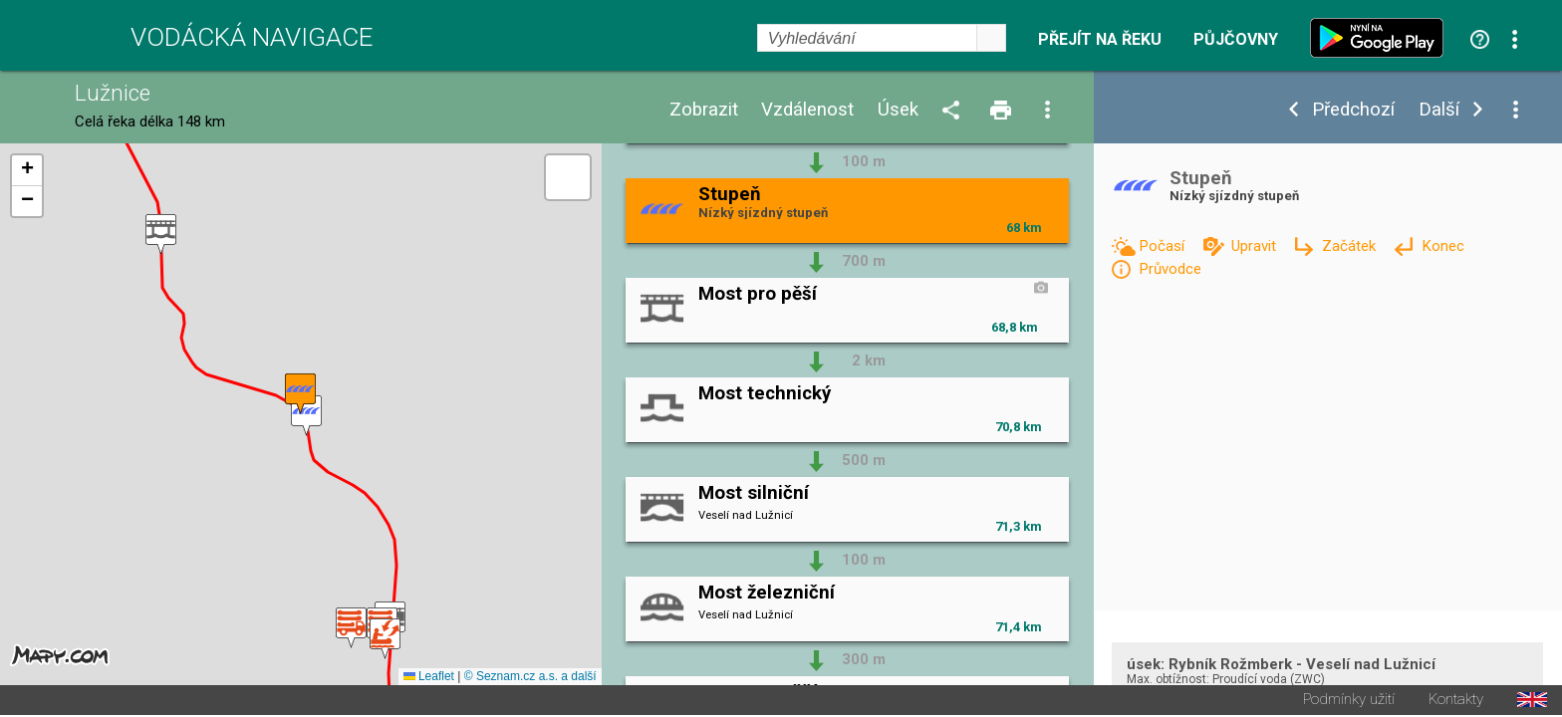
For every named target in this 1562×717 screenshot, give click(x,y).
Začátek (1351, 246)
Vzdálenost (807, 110)
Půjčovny (1235, 40)
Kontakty (1456, 701)
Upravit (1255, 246)
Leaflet (428, 678)
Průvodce (1170, 269)
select (991, 38)
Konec (1443, 246)
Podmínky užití (1349, 701)
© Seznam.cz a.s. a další (530, 678)
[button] (385, 639)
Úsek (898, 110)
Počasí (1163, 246)
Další (1439, 110)
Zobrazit (703, 110)
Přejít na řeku (1100, 40)
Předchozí (1353, 110)
